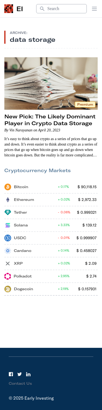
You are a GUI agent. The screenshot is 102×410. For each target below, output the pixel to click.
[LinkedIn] (28, 374)
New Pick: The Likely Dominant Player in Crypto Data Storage (49, 120)
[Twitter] (19, 374)
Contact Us (20, 383)
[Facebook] (11, 374)
